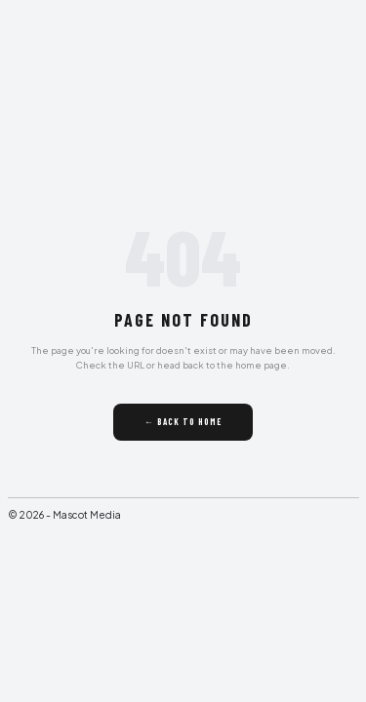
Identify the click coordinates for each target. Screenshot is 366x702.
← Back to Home (183, 421)
